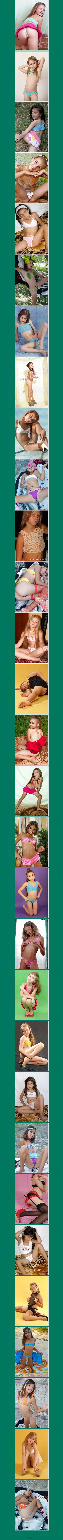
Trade (31, 1538)
